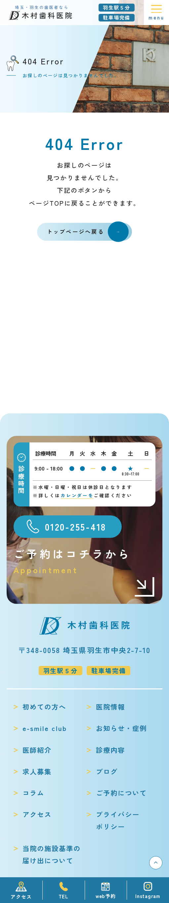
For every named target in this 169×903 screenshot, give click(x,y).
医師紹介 (37, 750)
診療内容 (110, 750)
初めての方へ (44, 707)
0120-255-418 (75, 526)
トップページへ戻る (88, 232)
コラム (33, 793)
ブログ (107, 771)
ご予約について (121, 793)
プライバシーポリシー (118, 820)
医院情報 (110, 707)
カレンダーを (77, 495)
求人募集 (37, 771)
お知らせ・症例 (121, 728)
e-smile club (44, 728)
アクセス (37, 814)
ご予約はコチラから (84, 561)
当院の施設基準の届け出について (51, 854)
